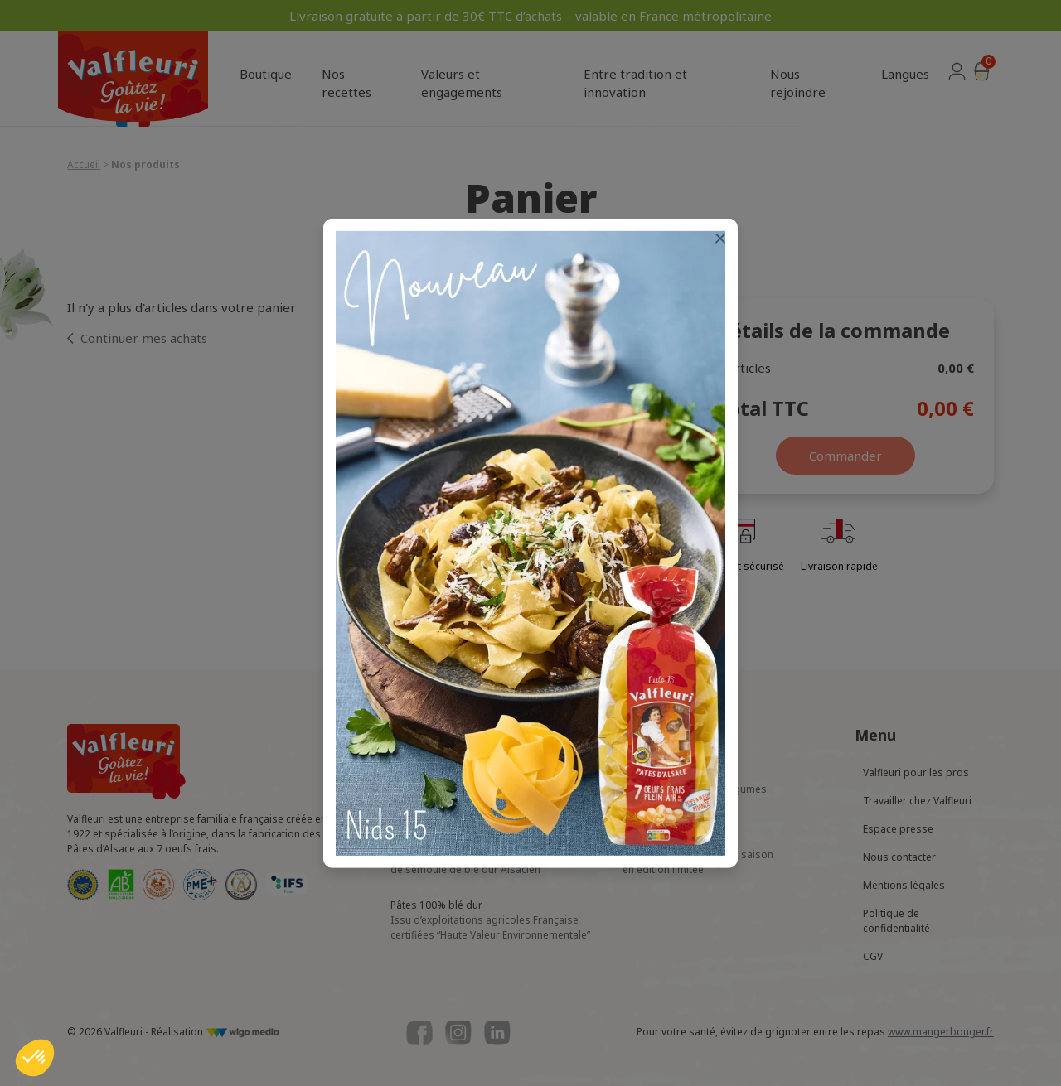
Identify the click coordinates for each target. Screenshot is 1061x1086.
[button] (35, 1058)
